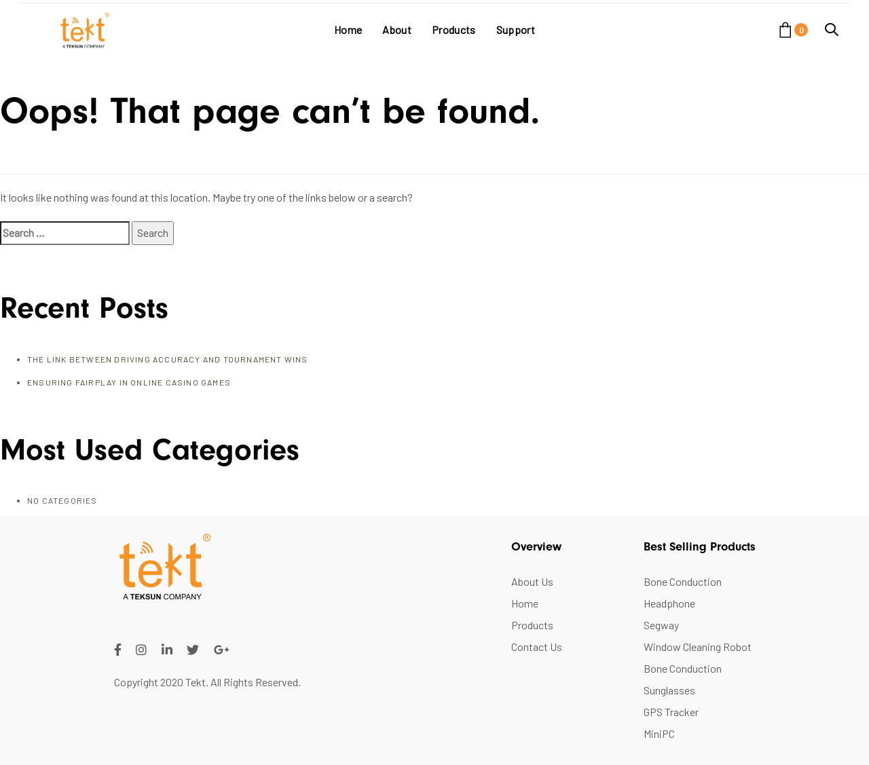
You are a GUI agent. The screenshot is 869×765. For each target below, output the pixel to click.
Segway (661, 624)
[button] (831, 29)
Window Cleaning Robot (698, 646)
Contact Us (536, 646)
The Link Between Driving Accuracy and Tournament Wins (167, 359)
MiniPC (659, 733)
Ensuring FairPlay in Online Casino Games (129, 382)
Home (524, 603)
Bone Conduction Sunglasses (683, 679)
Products (532, 624)
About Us (532, 581)
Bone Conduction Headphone (683, 592)
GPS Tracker (671, 711)
